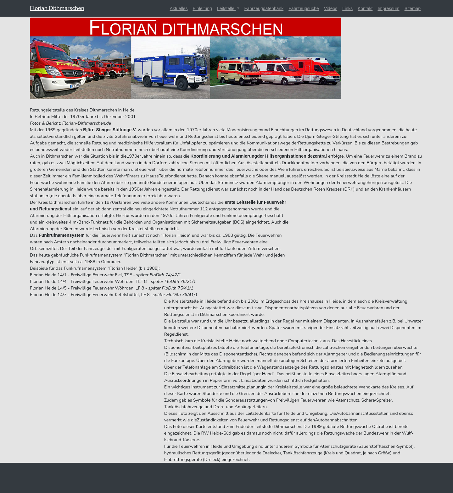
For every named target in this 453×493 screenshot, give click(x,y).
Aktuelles (179, 8)
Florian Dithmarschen (57, 8)
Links (347, 8)
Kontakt (365, 8)
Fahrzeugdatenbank (264, 8)
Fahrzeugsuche (303, 8)
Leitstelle (226, 8)
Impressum (388, 8)
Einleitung (202, 8)
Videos (331, 8)
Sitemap (413, 8)
